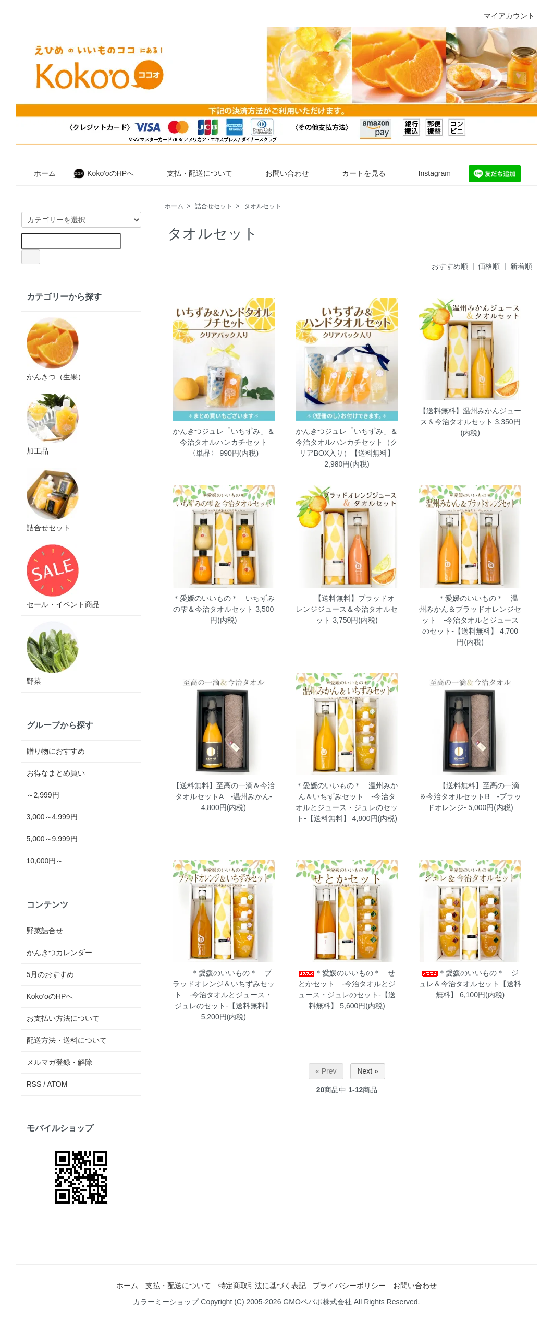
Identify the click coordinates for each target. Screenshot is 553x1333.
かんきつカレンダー (59, 952)
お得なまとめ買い (56, 773)
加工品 (53, 424)
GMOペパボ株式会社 (317, 1302)
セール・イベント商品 (63, 576)
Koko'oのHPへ (103, 173)
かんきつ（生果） (56, 349)
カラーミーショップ (166, 1302)
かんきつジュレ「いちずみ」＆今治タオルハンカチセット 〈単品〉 (224, 442)
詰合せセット (213, 206)
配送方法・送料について (67, 1040)
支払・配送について (192, 173)
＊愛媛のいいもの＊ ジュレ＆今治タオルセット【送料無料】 (470, 984)
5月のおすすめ (51, 974)
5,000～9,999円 (52, 839)
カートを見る (356, 173)
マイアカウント (504, 15)
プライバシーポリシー (349, 1285)
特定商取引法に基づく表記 (262, 1285)
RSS (34, 1084)
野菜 (53, 653)
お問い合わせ (279, 173)
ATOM (57, 1084)
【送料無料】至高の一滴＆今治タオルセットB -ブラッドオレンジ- (470, 796)
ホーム (37, 173)
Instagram (427, 173)
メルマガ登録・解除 (59, 1062)
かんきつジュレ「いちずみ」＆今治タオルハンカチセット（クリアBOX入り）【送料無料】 (347, 442)
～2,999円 (43, 795)
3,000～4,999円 (52, 817)
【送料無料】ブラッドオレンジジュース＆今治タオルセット (347, 609)
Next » (367, 1071)
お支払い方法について (63, 1018)
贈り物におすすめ (56, 751)
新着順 (521, 266)
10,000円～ (45, 860)
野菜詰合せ (45, 930)
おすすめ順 (450, 266)
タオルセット (262, 206)
